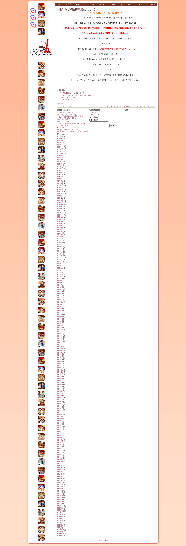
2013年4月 (60, 431)
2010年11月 (60, 486)
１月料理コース (67, 99)
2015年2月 (60, 390)
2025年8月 (60, 152)
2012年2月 (60, 458)
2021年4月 (60, 250)
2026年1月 (60, 142)
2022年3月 (60, 229)
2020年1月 (60, 278)
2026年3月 (60, 138)
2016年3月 (60, 365)
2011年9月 (59, 467)
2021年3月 (60, 252)
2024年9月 (60, 172)
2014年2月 (60, 413)
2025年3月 (60, 161)
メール (152, 4)
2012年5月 (60, 452)
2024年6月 (60, 178)
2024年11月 (60, 169)
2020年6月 (60, 269)
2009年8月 (60, 515)
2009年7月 (60, 517)
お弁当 (68, 4)
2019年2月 (60, 299)
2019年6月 (60, 292)
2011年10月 (60, 465)
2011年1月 (59, 482)
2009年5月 (60, 520)
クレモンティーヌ (33, 18)
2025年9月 (60, 150)
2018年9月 (60, 309)
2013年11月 (60, 418)
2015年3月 (60, 388)
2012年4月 (60, 454)
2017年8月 (60, 333)
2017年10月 (60, 329)
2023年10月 (60, 193)
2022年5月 (60, 225)
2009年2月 (60, 526)
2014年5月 (60, 407)
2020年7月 (60, 267)
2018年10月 (60, 307)
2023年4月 (60, 205)
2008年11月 (60, 532)
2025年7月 (60, 154)
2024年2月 (60, 186)
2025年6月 (60, 155)
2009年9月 (60, 513)
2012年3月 (60, 456)
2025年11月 (60, 146)
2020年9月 (60, 263)
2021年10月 (60, 239)
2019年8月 (60, 288)
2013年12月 (60, 416)
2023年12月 (60, 189)
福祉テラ (102, 4)
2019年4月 (60, 295)
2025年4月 (60, 159)
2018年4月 (60, 318)
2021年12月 (60, 235)
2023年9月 (60, 195)
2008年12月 (60, 530)
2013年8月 (60, 424)
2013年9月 (60, 422)
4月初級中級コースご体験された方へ (74, 93)
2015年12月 (60, 371)
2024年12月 (60, 167)
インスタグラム (33, 11)
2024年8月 (60, 174)
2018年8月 (60, 310)
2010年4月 (60, 499)
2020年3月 (60, 275)
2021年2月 (60, 254)
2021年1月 (59, 256)
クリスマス (139, 4)
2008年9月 (60, 535)
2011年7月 (59, 471)
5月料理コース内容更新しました (66, 118)
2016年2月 (60, 367)
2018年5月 (60, 316)
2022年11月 (60, 214)
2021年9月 (60, 241)
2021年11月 (60, 237)
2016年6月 (60, 360)
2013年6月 (60, 428)
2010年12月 (60, 484)
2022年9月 (60, 218)
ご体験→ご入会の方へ (63, 120)
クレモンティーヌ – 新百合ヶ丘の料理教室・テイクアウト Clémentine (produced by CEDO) (41, 50)
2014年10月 (60, 397)
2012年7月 (60, 448)
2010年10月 (60, 488)
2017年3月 (60, 343)
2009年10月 (60, 511)
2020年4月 (60, 273)
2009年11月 (60, 509)
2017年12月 (60, 326)
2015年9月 (60, 377)
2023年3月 (60, 206)
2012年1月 (59, 460)
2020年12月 (60, 258)
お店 (59, 4)
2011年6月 (59, 473)
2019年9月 (60, 286)
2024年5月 (60, 180)
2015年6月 (60, 382)
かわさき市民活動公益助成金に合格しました (70, 116)
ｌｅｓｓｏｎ (93, 114)
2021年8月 (60, 242)
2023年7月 (60, 199)
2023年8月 (60, 197)
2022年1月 (60, 233)
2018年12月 (60, 303)
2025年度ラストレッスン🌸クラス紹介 (68, 129)
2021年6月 (60, 246)
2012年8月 (60, 447)
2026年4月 (60, 137)
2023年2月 (60, 208)
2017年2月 (60, 344)
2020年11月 (60, 259)
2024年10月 (60, 171)
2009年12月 (60, 507)
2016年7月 (60, 358)
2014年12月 (60, 394)
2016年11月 (60, 350)
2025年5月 (60, 157)
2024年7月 (60, 176)
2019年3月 (60, 297)
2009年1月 (60, 528)
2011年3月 (59, 479)
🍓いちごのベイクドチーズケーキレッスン (69, 127)
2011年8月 (60, 469)
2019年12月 (60, 280)
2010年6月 (60, 496)
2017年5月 (60, 339)
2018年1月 (60, 324)
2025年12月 (60, 144)
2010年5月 (60, 498)
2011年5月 (59, 475)
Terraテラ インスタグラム (33, 25)
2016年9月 (60, 354)
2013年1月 (59, 437)
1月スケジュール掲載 (68, 97)
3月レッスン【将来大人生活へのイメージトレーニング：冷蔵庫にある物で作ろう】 (72, 124)
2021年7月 (60, 244)
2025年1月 (60, 165)
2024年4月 (60, 182)
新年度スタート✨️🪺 (63, 122)
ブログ (91, 4)
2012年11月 (60, 441)
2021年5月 (60, 248)
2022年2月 (60, 231)
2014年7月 (60, 403)
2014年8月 (60, 401)
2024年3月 (60, 184)
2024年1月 (60, 188)
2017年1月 (59, 346)
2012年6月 (60, 450)
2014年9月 (60, 399)
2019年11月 (60, 282)
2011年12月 (60, 462)
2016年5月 (60, 361)
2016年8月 (60, 356)
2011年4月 (59, 477)
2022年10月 (60, 216)
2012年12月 (60, 439)
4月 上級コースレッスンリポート (67, 112)
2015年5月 (60, 384)
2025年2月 (60, 163)
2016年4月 (60, 363)
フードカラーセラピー (120, 4)
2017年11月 (60, 327)
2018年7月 (60, 312)
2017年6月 (60, 337)
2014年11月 (60, 396)
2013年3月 (60, 433)
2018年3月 (60, 320)
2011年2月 (59, 481)
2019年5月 (60, 293)
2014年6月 (60, 405)
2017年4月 (60, 341)
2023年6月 (60, 201)
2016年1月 (59, 369)
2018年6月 (60, 314)
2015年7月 (60, 380)
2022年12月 (60, 212)
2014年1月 (59, 414)
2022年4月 (60, 227)
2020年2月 (60, 276)
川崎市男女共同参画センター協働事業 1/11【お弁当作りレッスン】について (129, 106)
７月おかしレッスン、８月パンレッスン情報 (76, 95)
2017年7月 (60, 335)
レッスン (80, 4)
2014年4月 (60, 409)
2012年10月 (60, 443)
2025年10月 (60, 148)
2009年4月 (60, 522)
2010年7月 (60, 494)
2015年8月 (60, 379)
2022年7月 (60, 222)
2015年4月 (60, 386)
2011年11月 (60, 464)
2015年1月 (59, 392)
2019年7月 (60, 290)
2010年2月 (60, 503)
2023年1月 (60, 210)
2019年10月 (60, 284)
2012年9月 (60, 445)
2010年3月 (60, 501)
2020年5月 (60, 271)
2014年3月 (60, 411)
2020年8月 (60, 265)
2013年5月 (60, 430)
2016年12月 (60, 348)
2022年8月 (60, 220)
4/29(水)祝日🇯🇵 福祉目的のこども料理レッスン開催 (72, 131)
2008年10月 (60, 534)
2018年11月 (60, 305)
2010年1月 (60, 505)
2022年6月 (60, 224)
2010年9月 (60, 490)
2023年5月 (60, 203)
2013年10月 (60, 420)
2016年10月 (60, 352)
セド (63, 103)
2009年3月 (60, 524)
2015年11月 (60, 373)
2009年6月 (60, 518)
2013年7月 (60, 426)
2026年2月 (60, 140)
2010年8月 (60, 492)
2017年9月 (60, 331)
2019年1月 (59, 301)
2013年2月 (60, 435)
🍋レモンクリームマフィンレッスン (67, 114)
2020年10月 (60, 261)
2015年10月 (60, 375)
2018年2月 (60, 322)
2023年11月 (60, 191)
